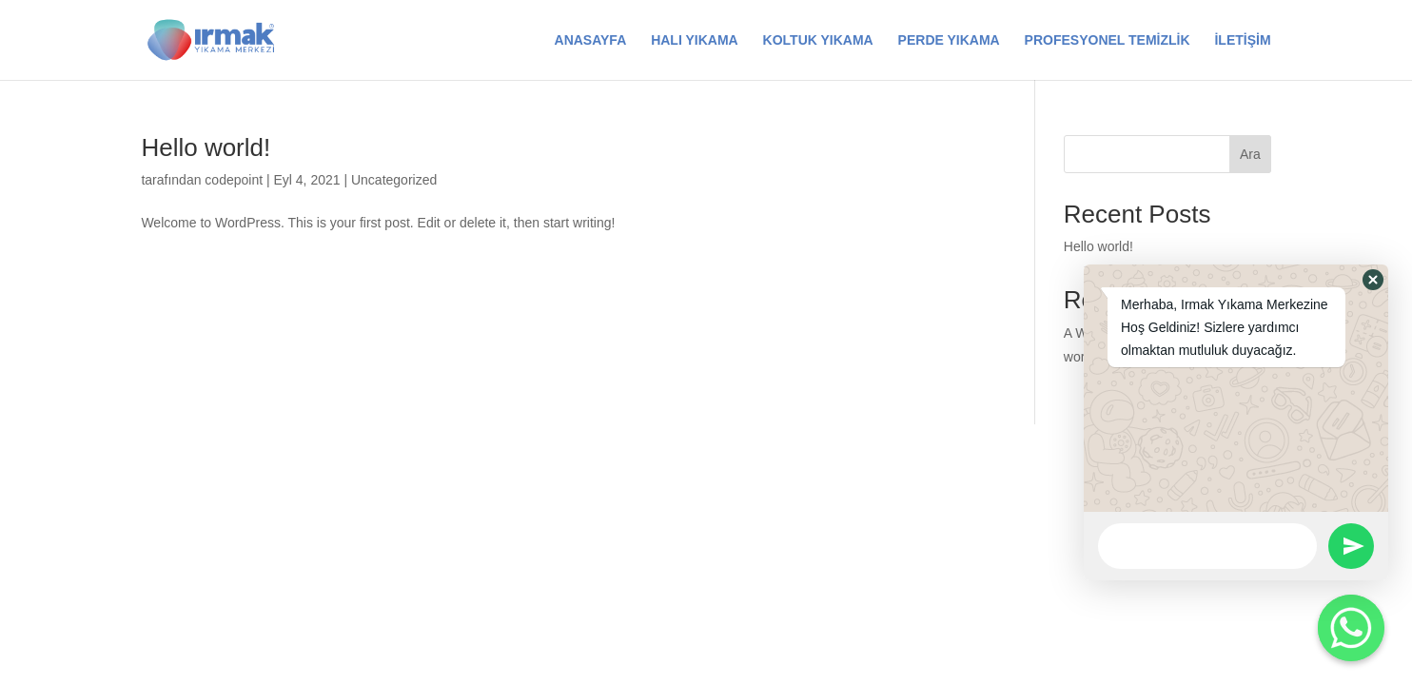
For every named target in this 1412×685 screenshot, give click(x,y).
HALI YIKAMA (694, 40)
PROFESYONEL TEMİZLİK (1107, 40)
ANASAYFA (591, 40)
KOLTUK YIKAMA (818, 40)
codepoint (234, 179)
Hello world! (205, 147)
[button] (1373, 279)
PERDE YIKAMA (949, 40)
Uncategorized (394, 179)
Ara (1250, 154)
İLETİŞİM (1242, 40)
